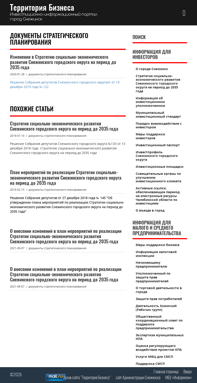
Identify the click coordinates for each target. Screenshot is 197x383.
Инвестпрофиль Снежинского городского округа (157, 156)
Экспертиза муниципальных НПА (160, 337)
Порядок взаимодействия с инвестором (159, 125)
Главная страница (166, 372)
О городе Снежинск (152, 69)
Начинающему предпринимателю (151, 264)
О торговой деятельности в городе (159, 290)
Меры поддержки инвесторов (150, 136)
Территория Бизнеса (53, 12)
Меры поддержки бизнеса (157, 245)
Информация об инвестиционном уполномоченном (150, 102)
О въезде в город (150, 210)
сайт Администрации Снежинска (138, 378)
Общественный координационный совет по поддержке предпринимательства (159, 322)
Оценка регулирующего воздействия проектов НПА (159, 348)
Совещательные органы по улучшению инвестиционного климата (158, 177)
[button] (184, 12)
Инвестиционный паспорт (158, 145)
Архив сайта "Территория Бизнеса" (87, 378)
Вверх (187, 372)
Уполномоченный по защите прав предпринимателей (153, 277)
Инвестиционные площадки (159, 166)
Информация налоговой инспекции (156, 254)
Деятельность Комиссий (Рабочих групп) (156, 308)
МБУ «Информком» (178, 378)
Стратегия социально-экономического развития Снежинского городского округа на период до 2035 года (158, 83)
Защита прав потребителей (159, 299)
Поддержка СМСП (150, 363)
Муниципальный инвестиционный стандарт (158, 114)
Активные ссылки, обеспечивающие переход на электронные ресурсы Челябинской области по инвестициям (158, 195)
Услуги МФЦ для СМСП (154, 356)
